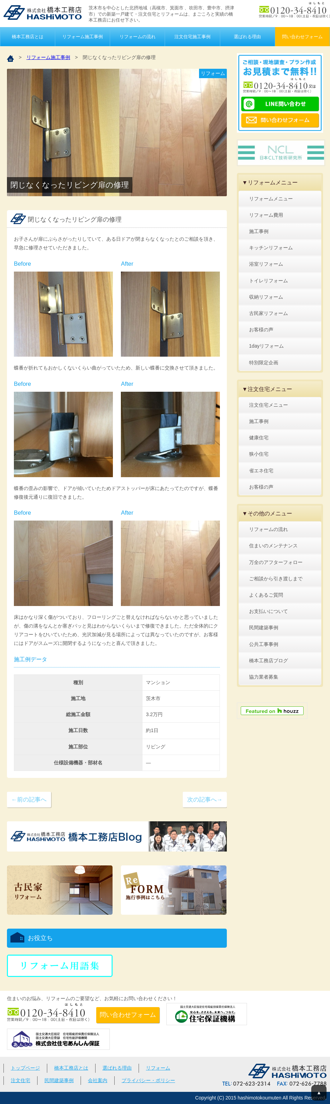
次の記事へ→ (205, 799)
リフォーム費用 (266, 215)
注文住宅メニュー (268, 405)
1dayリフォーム (266, 346)
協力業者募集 (263, 677)
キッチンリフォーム (271, 247)
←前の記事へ (29, 799)
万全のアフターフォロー (276, 562)
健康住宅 (259, 437)
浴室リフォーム (266, 264)
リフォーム (158, 1068)
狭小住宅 (259, 454)
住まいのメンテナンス (273, 545)
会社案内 (97, 1080)
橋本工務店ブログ (268, 660)
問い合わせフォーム (302, 36)
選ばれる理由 (247, 36)
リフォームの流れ (137, 36)
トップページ (25, 1068)
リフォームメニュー (271, 198)
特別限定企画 (263, 362)
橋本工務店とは (27, 36)
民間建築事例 (263, 627)
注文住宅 (20, 1080)
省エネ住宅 (261, 470)
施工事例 (259, 231)
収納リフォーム (266, 297)
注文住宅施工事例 (192, 36)
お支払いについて (268, 611)
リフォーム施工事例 (82, 36)
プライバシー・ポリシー (148, 1080)
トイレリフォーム (268, 280)
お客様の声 (261, 329)
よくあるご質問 (266, 595)
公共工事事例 (263, 644)
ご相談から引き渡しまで (276, 578)
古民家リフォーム (268, 313)
